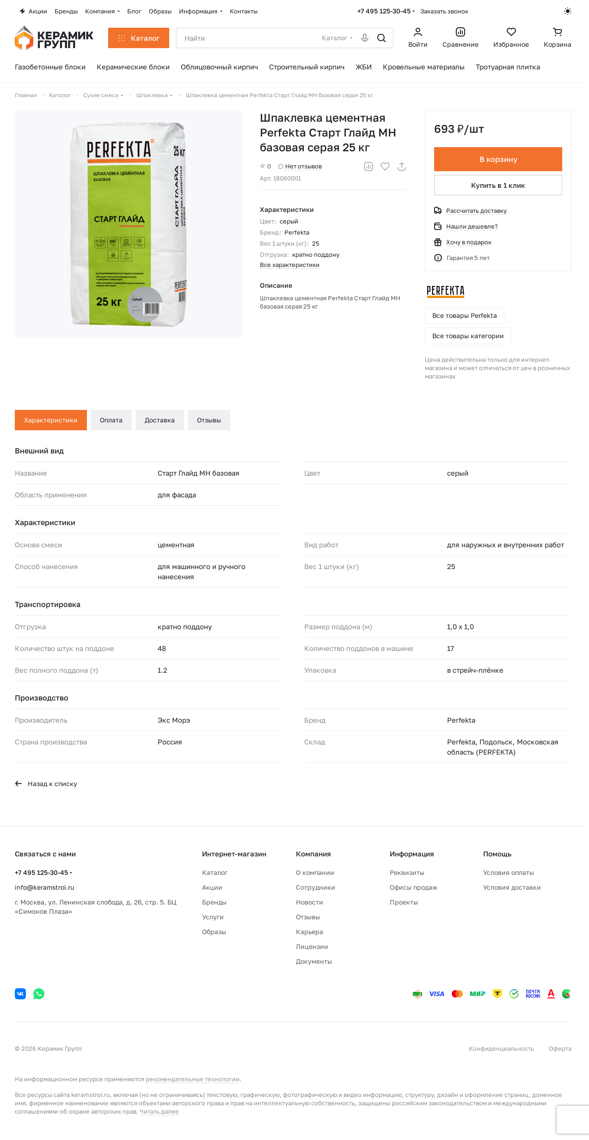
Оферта (560, 1048)
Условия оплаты (508, 872)
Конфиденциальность (501, 1048)
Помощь (497, 853)
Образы (214, 932)
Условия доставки (512, 887)
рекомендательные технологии (192, 1079)
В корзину (498, 159)
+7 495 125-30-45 (384, 11)
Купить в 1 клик (498, 185)
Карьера (309, 932)
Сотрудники (315, 887)
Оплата (111, 420)
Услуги (213, 917)
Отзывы (209, 420)
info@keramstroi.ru (44, 887)
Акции (212, 887)
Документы (314, 961)
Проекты (404, 902)
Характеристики (51, 420)
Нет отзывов (300, 166)
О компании (315, 872)
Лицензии (312, 946)
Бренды (214, 902)
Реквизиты (407, 872)
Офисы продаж (413, 887)
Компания (313, 853)
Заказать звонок (444, 11)
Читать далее (159, 1111)
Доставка (160, 420)
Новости (309, 902)
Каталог (214, 872)
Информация (412, 853)
